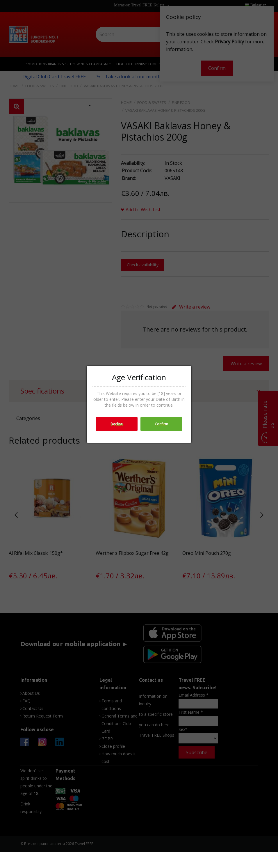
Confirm (161, 423)
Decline (117, 423)
